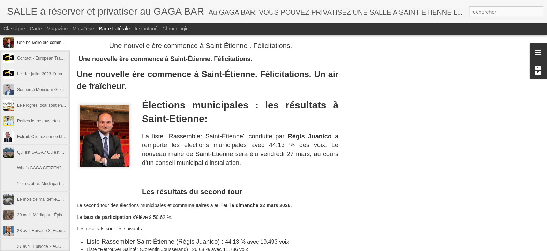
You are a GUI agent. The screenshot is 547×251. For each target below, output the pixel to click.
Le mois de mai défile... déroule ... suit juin (56, 199)
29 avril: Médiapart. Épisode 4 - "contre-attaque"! (62, 215)
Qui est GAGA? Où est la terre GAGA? (53, 152)
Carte (36, 28)
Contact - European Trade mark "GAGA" (54, 58)
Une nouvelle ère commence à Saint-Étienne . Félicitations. (200, 46)
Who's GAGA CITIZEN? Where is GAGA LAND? (62, 168)
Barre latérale (114, 28)
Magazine (57, 28)
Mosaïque (83, 28)
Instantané (146, 28)
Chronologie (175, 28)
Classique (14, 28)
